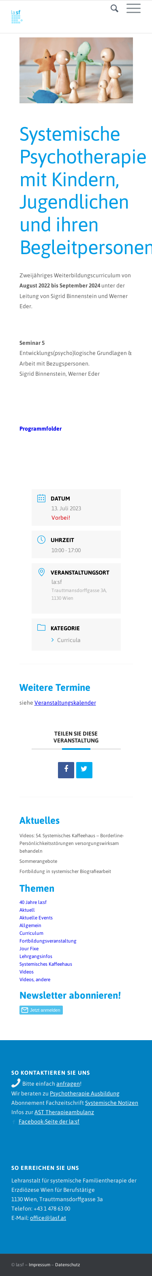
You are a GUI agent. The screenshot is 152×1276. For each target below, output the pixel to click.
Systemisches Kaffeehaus (45, 964)
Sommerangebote (38, 861)
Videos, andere (34, 979)
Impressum (39, 1264)
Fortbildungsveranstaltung (48, 941)
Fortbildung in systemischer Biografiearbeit (65, 871)
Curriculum (31, 933)
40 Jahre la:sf (33, 902)
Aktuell (27, 910)
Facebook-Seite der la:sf (49, 1121)
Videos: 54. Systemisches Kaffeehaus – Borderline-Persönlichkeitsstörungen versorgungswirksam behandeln (71, 843)
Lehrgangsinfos (35, 956)
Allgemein (30, 925)
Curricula (66, 640)
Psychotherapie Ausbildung (85, 1093)
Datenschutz (67, 1264)
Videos (26, 972)
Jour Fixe (29, 949)
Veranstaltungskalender (65, 702)
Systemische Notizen (111, 1103)
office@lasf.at (48, 1218)
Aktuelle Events (36, 918)
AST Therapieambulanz (64, 1112)
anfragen (68, 1083)
